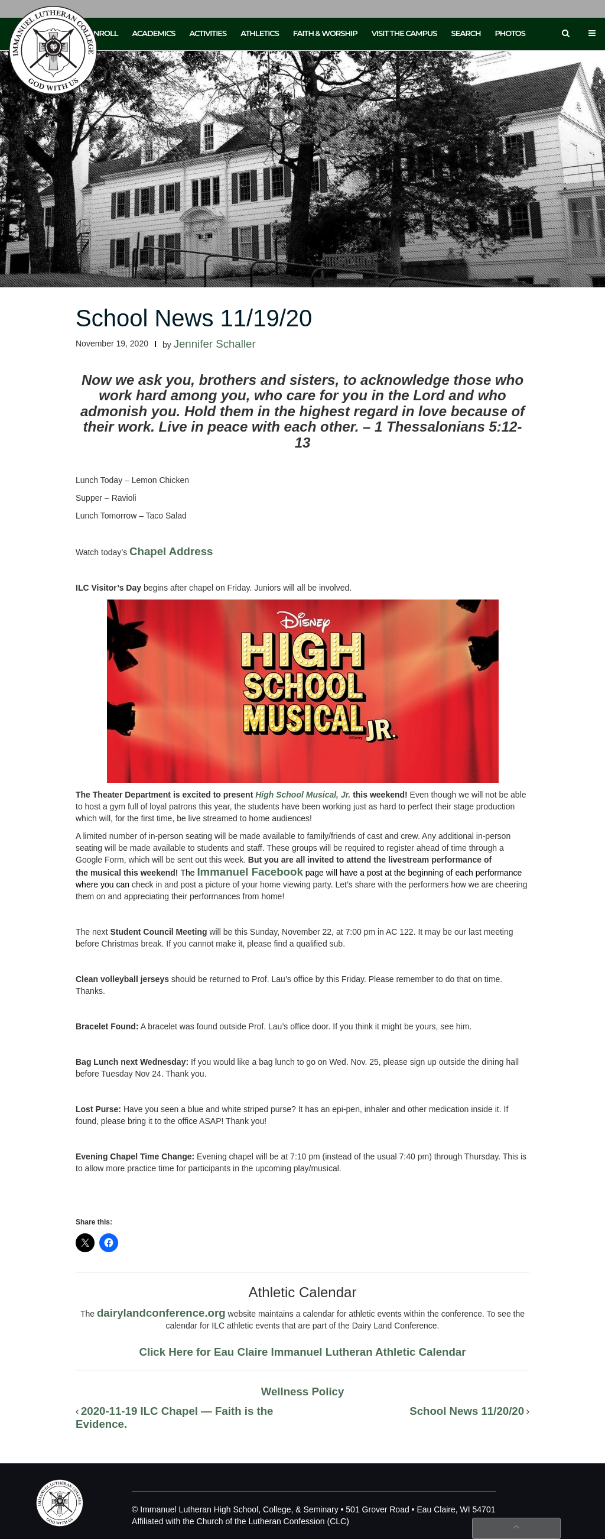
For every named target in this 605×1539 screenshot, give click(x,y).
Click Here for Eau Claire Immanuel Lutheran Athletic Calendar (302, 1352)
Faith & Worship (325, 33)
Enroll (103, 33)
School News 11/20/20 (466, 1411)
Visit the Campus (404, 33)
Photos (510, 33)
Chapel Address (171, 551)
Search (466, 33)
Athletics (259, 33)
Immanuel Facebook (249, 872)
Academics (153, 33)
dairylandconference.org (161, 1313)
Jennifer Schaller (215, 344)
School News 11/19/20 (194, 318)
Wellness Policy (302, 1391)
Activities (207, 33)
